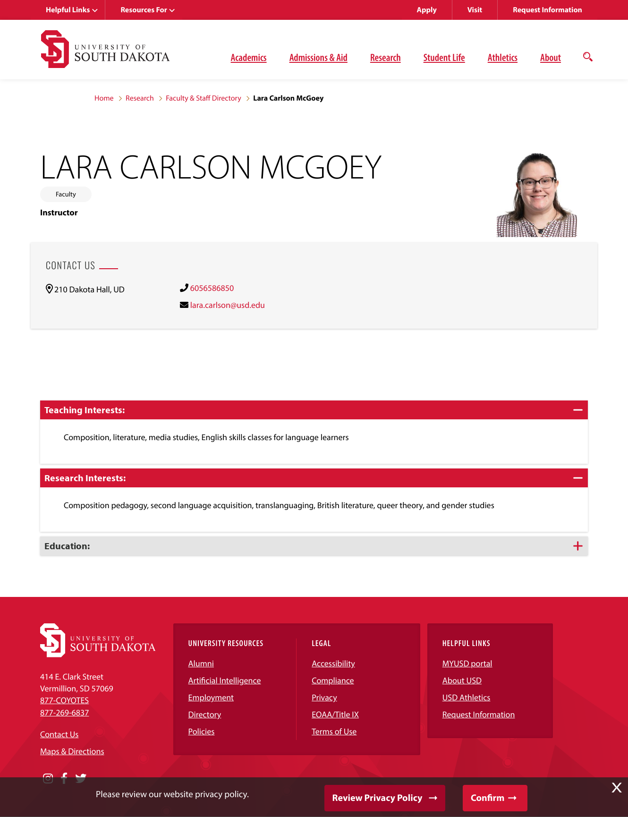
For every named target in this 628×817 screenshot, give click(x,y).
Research (385, 57)
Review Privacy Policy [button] (377, 798)
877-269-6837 (64, 712)
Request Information (547, 10)
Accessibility (333, 663)
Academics (249, 57)
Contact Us (59, 734)
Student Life (444, 57)
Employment (211, 697)
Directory (204, 714)
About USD (462, 680)
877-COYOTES (64, 700)
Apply (427, 10)
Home (104, 98)
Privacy (324, 697)
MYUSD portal (467, 663)
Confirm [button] (487, 798)
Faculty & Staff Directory (203, 98)
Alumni (201, 663)
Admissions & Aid (318, 57)
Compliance (333, 680)
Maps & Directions (72, 751)
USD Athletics (466, 697)
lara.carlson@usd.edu (227, 304)
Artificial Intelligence (224, 680)
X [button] (616, 788)
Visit (474, 10)
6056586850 (212, 287)
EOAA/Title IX (335, 714)
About (550, 57)
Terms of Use (334, 731)
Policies (201, 731)
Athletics (503, 57)
